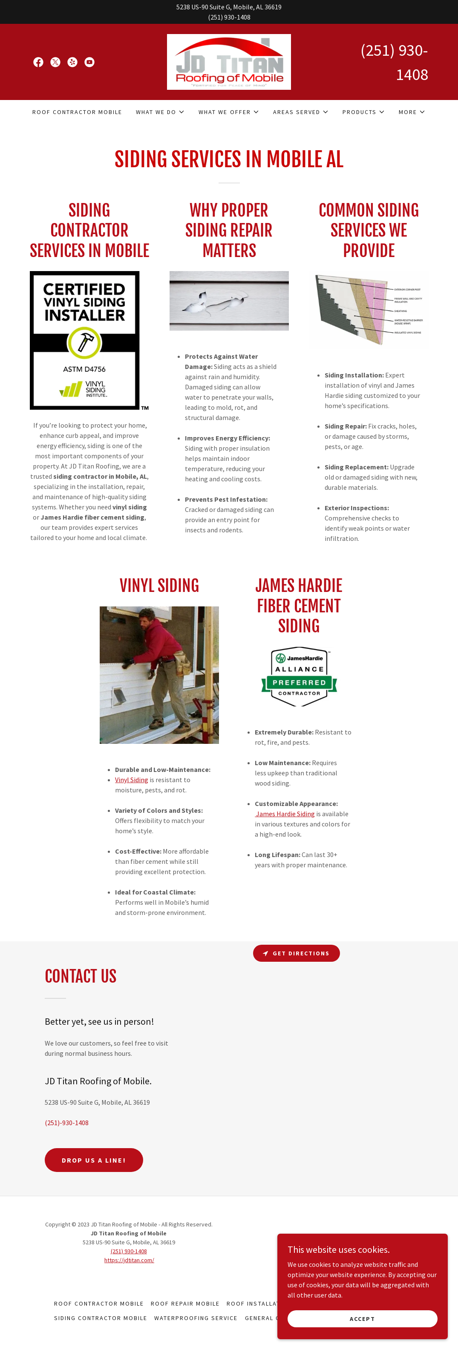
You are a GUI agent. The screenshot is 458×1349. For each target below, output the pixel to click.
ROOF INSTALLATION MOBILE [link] (272, 1303)
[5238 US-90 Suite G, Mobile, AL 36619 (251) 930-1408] (229, 12)
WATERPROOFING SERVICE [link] (196, 1318)
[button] (160, 112)
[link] (38, 62)
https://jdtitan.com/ (129, 1260)
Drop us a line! (94, 1160)
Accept (362, 1318)
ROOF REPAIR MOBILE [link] (185, 1303)
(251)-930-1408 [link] (67, 1122)
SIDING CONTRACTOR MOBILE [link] (100, 1318)
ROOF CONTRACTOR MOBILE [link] (77, 112)
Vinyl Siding (131, 779)
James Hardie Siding (285, 813)
